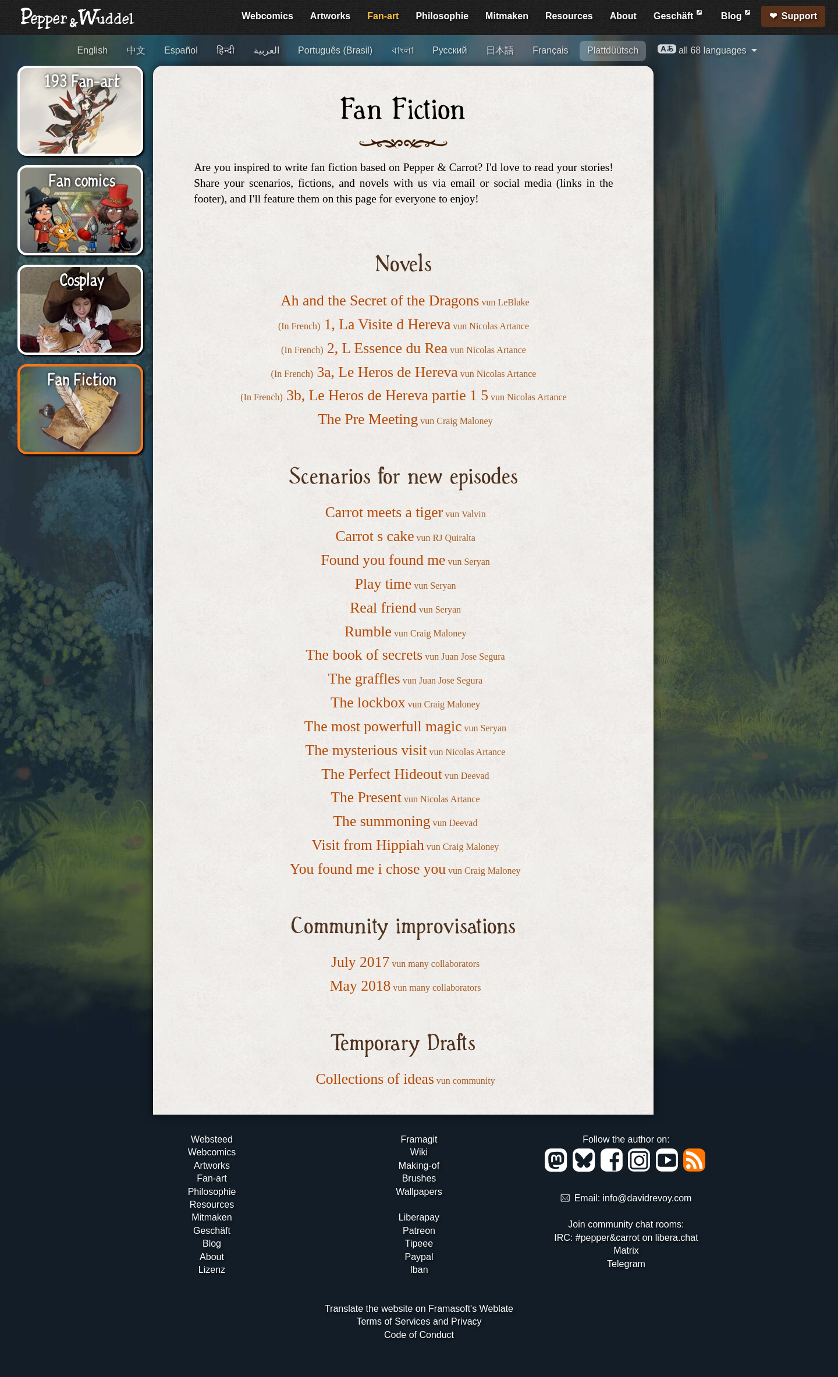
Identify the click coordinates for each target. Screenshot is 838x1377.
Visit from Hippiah (368, 845)
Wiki (419, 1152)
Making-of (419, 1165)
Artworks (330, 16)
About (623, 16)
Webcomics (267, 16)
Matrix (626, 1250)
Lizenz (211, 1270)
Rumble (368, 631)
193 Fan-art (82, 79)
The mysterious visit (366, 750)
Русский (449, 50)
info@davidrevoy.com (647, 1199)
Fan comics (81, 179)
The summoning (381, 821)
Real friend (383, 607)
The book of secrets (364, 654)
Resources (569, 16)
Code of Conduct (419, 1335)
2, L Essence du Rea (387, 348)
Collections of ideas (375, 1078)
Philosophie (442, 16)
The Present (366, 797)
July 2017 (360, 961)
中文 (136, 50)
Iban (419, 1270)
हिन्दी (225, 50)
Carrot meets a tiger (384, 512)
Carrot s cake (374, 536)
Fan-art (383, 16)
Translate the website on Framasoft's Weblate (419, 1309)
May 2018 (360, 985)
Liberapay (419, 1217)
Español (181, 50)
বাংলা (403, 50)
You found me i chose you (368, 868)
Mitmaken (506, 16)
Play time (383, 583)
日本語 (500, 50)
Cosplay (81, 278)
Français (550, 50)
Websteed (212, 1139)
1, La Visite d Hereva (387, 324)
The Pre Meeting (368, 419)
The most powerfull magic (383, 726)
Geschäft (679, 14)
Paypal (419, 1257)
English (92, 50)
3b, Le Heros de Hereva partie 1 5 (387, 395)
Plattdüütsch (612, 50)
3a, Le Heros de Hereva (387, 372)
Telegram (626, 1264)
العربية (266, 50)
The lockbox (368, 702)
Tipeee (419, 1243)
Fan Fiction (81, 378)
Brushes (419, 1178)
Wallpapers (419, 1192)
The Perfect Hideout (381, 774)
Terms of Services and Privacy (418, 1321)
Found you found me (383, 559)
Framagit (418, 1139)
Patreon (419, 1231)
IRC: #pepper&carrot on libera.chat (626, 1238)
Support (799, 16)
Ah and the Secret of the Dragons (379, 300)
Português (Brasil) (335, 50)
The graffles (364, 678)
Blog (736, 14)
